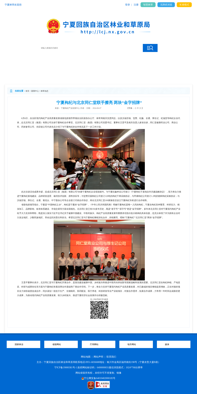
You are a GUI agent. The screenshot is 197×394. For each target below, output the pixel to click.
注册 (136, 4)
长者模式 (184, 4)
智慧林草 (148, 4)
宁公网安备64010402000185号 (98, 378)
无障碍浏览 (166, 4)
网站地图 (86, 356)
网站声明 (98, 356)
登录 (127, 4)
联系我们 (111, 356)
